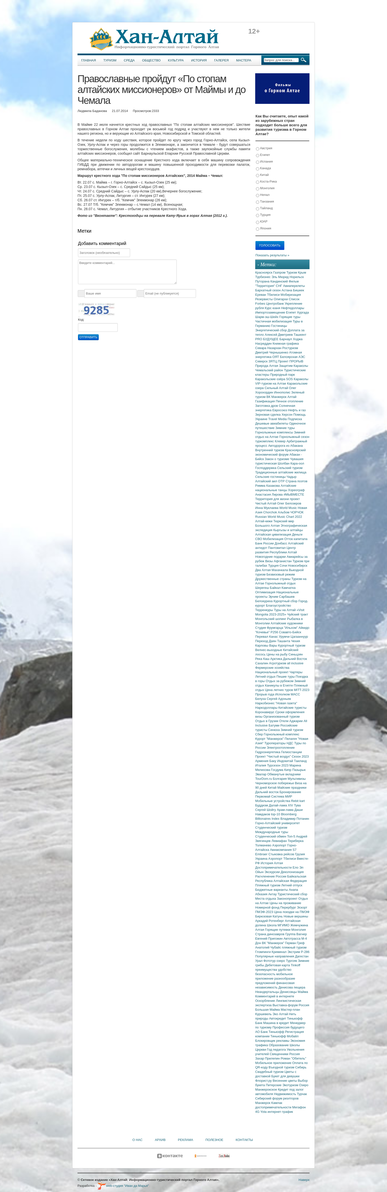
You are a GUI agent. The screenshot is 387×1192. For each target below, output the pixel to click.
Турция (263, 215)
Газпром (279, 272)
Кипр (288, 770)
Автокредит (278, 1018)
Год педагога (277, 1049)
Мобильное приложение (273, 1063)
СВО (259, 539)
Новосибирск (298, 565)
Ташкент (300, 334)
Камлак (276, 1103)
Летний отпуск (291, 885)
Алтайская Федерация (290, 881)
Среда (129, 60)
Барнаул (286, 339)
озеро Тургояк (287, 961)
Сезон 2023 (300, 756)
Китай (262, 175)
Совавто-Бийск (290, 632)
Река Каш (262, 659)
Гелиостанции (291, 752)
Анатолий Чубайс (268, 947)
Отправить (88, 337)
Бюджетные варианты (272, 890)
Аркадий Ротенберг (270, 921)
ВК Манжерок (276, 397)
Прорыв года (265, 694)
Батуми (274, 725)
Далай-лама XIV (281, 805)
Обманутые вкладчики (284, 774)
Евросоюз (280, 410)
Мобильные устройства (273, 801)
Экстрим (294, 952)
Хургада (303, 312)
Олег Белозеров (289, 503)
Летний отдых (265, 676)
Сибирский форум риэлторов (277, 1098)
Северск (262, 361)
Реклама (185, 1140)
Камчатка (289, 588)
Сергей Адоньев (279, 699)
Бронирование (290, 792)
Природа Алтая (267, 366)
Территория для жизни (272, 499)
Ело (295, 867)
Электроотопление (280, 747)
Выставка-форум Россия (290, 1005)
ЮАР (262, 222)
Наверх (304, 1180)
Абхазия (261, 894)
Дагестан (301, 956)
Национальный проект (272, 672)
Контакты (244, 1140)
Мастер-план (290, 1009)
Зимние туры (285, 428)
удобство (284, 969)
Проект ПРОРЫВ (290, 361)
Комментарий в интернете (274, 996)
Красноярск (264, 272)
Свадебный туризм (269, 1072)
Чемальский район (269, 370)
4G (257, 1112)
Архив (160, 1140)
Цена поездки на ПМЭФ (291, 912)
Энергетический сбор (271, 330)
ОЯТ (276, 357)
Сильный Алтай (277, 388)
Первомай (263, 796)
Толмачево (263, 845)
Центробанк (275, 303)
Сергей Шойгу (266, 810)
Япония (263, 228)
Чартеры (296, 672)
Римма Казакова (268, 485)
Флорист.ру (264, 1080)
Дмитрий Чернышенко (272, 352)
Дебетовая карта (278, 965)
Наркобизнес (265, 703)
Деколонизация (292, 872)
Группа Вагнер (296, 934)
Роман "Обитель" (293, 1058)
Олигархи (281, 299)
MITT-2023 (302, 690)
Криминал (280, 952)
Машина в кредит (276, 1023)
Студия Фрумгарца (269, 628)
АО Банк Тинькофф (270, 1032)
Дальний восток (267, 792)
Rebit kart (298, 801)
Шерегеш (262, 588)
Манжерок (263, 1103)
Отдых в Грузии (267, 721)
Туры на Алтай (285, 610)
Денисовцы (289, 992)
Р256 (275, 632)
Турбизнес (263, 277)
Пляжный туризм (268, 885)
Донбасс (281, 543)
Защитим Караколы (293, 366)
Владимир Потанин (294, 818)
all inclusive (295, 663)
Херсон (287, 414)
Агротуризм (278, 663)
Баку (273, 761)
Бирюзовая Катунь (269, 916)
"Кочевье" (263, 632)
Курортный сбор (285, 601)
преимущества (266, 969)
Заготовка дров (267, 406)
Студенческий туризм (271, 827)
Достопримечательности (273, 867)
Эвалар (261, 774)
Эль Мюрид (280, 277)
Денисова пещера (291, 987)
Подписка (295, 419)
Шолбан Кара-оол (291, 463)
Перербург (288, 907)
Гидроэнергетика (268, 752)
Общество (151, 60)
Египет (263, 155)
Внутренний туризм (270, 450)
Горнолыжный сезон (294, 437)
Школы (295, 1045)
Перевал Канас (267, 636)
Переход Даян (266, 641)
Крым (302, 272)
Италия (261, 765)
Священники (279, 1054)
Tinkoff (295, 965)
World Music (288, 508)
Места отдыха (266, 898)
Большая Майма (268, 1009)
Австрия (264, 148)
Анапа (293, 890)
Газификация (265, 401)
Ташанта (284, 641)
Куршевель (263, 1014)
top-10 (276, 814)
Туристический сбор (293, 894)
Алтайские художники (287, 623)
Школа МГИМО (278, 925)
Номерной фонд (267, 907)
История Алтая (272, 863)
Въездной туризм (282, 1067)
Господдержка (266, 468)
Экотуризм (290, 1085)
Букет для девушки (285, 1076)
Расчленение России (271, 876)
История (199, 60)
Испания (264, 162)
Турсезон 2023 (278, 765)
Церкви (261, 1049)
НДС (290, 743)
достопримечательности (273, 1107)
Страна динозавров (270, 934)
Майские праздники (292, 787)
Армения (262, 761)
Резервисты (264, 299)
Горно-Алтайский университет (277, 823)
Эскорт (302, 907)
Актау (273, 894)
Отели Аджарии (291, 721)
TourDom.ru (264, 779)
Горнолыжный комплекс (281, 734)
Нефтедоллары (292, 308)
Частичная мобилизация (274, 321)
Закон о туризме (277, 459)
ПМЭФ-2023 (264, 912)
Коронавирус (265, 712)
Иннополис (282, 392)
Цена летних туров (279, 690)
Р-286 (305, 952)
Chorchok (270, 512)
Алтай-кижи (264, 521)
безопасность (265, 974)
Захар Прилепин (268, 1058)
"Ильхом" (291, 628)
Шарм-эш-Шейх (267, 317)
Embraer (261, 854)
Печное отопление (289, 401)
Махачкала (280, 570)
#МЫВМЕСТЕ (294, 494)
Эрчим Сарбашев (281, 596)
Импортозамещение (270, 312)
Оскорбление (265, 1001)
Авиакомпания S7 (283, 850)
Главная (88, 60)
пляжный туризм (294, 947)
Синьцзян (296, 654)
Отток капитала (296, 539)
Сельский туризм (290, 468)
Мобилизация (273, 539)
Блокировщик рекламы (272, 1041)
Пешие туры (286, 676)
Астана (287, 290)
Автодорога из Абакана (285, 445)
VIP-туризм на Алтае (271, 383)
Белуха (261, 699)
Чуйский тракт (297, 614)
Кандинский (279, 281)
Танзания (265, 202)
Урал (259, 961)
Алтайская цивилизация (273, 534)
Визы (269, 561)
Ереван (261, 295)
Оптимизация (265, 592)
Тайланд (264, 208)
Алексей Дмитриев (279, 334)
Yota (264, 1112)
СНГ (279, 286)
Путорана (262, 281)
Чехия (295, 641)
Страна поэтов (296, 481)
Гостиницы (279, 326)
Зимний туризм (292, 730)
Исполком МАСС (287, 694)
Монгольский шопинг (271, 619)
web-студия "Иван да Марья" (123, 1186)
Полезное (214, 1140)
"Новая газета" (286, 703)
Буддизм (262, 805)
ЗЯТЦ (273, 361)
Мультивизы (297, 779)
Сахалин (262, 663)
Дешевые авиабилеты (272, 423)
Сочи (284, 565)
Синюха (274, 730)
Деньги (297, 534)
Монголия (265, 188)
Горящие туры (289, 317)
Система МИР (281, 796)
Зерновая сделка (268, 414)
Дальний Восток (295, 659)
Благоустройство (278, 605)
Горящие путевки (278, 929)
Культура (176, 60)
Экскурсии (273, 872)
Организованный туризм (281, 716)
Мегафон (299, 1107)
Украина (261, 858)
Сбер (259, 734)
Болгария (280, 779)
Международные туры (271, 832)
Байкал (275, 588)
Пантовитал (277, 548)
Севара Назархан (268, 348)
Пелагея (291, 739)
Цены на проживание (285, 903)
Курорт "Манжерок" (270, 739)
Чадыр (291, 477)
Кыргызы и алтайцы (288, 530)
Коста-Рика (266, 182)
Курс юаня (273, 308)
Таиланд (300, 761)
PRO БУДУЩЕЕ (267, 339)
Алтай (291, 397)
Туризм (109, 60)
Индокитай (285, 761)
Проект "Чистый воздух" (273, 756)
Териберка (296, 841)
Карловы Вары (266, 645)
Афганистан (283, 561)
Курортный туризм (292, 645)
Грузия (300, 854)
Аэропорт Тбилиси (282, 858)
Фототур (269, 961)
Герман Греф (295, 943)
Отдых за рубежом (280, 681)
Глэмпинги (263, 952)
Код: (81, 319)
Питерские (274, 1085)
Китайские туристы (292, 707)
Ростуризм (290, 348)
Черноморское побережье (275, 783)
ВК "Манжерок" (273, 943)
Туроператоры (275, 743)
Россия (294, 1054)
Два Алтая (263, 570)
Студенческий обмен (271, 836)
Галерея (221, 60)
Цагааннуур (299, 636)
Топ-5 (291, 836)
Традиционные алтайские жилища (280, 472)
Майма (303, 992)
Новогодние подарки (271, 557)
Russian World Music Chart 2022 (278, 517)
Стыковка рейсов (281, 854)
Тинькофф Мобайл (285, 1036)
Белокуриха (264, 601)
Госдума (277, 770)
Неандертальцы (267, 992)
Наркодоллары (266, 707)
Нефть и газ (297, 410)
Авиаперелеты (294, 286)
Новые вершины (296, 916)
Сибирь (300, 1067)
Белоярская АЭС (292, 357)
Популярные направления (275, 956)
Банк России (265, 543)
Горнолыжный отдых (280, 583)
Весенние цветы (285, 1080)
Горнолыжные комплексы (274, 432)
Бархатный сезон (268, 290)
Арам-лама (285, 810)
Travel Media (278, 419)
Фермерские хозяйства (272, 668)
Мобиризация (291, 295)
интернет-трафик (280, 1112)
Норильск (297, 277)
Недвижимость (285, 1094)
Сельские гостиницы (271, 477)
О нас (138, 1140)
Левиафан (279, 841)
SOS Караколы (297, 379)
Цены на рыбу (278, 654)
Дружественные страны (273, 579)
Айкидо (304, 628)
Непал (263, 195)
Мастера (243, 60)
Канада (263, 168)
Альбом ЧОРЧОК (291, 512)
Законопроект (287, 898)
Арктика (276, 659)
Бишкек (298, 290)
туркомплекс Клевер (271, 441)
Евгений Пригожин (269, 938)
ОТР (282, 481)
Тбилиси (274, 295)
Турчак (302, 1094)
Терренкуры (264, 610)
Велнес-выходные (269, 650)
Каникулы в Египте (279, 685)
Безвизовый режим (280, 574)
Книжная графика (286, 343)
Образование (279, 1045)
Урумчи (285, 636)
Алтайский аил (266, 481)
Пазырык (299, 770)
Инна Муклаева (267, 508)
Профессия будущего (288, 1027)
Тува (297, 805)
